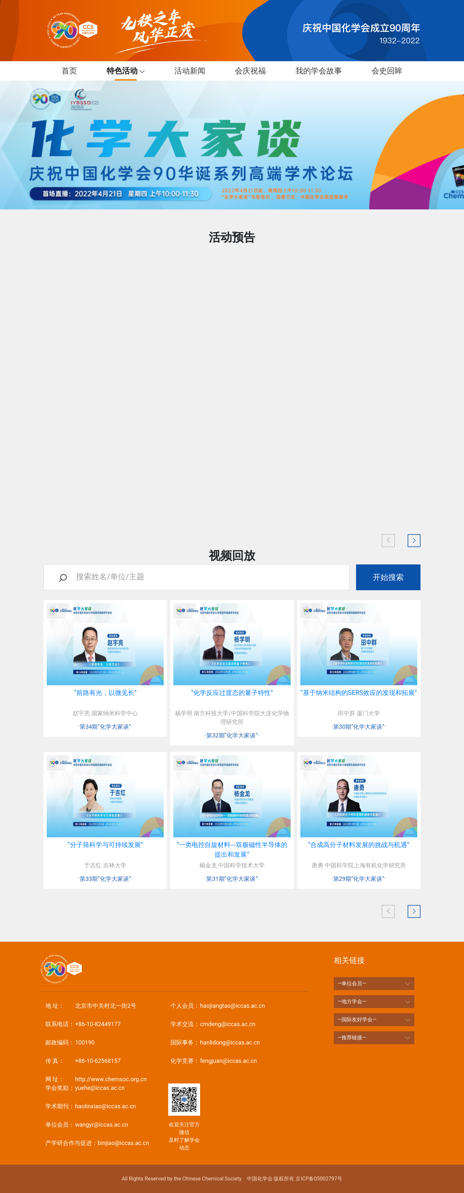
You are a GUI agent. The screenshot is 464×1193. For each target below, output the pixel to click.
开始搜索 (388, 577)
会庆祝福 (247, 70)
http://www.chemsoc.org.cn (96, 1079)
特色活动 (119, 70)
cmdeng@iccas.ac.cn (212, 1024)
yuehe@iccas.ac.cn (85, 1087)
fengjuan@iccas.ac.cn (213, 1060)
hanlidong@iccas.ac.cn (215, 1042)
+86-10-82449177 (83, 1024)
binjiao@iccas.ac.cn (97, 1143)
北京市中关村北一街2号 (90, 1005)
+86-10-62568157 (83, 1060)
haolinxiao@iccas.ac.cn (90, 1106)
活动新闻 (186, 70)
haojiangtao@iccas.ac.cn (217, 1005)
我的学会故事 (315, 70)
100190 (70, 1042)
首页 (66, 70)
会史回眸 (383, 70)
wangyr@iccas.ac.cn (86, 1124)
